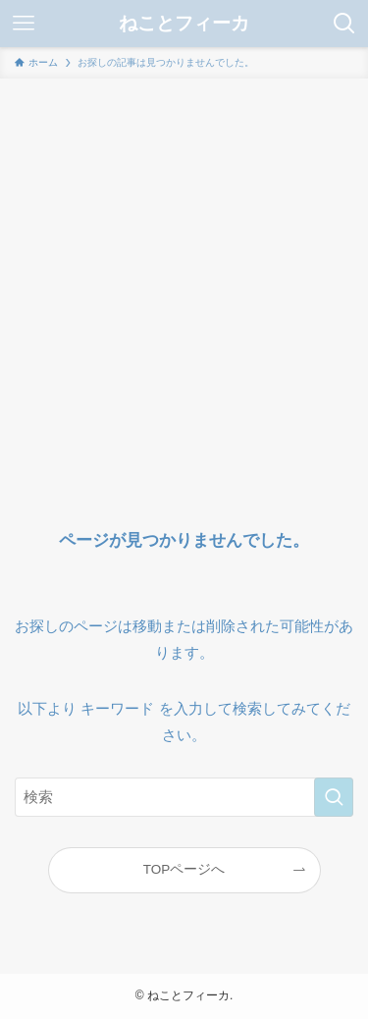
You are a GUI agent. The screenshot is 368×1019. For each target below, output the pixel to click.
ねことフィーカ (184, 24)
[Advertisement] (184, 272)
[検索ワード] (184, 797)
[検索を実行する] (333, 797)
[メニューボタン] (23, 23)
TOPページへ (184, 869)
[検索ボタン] (344, 23)
